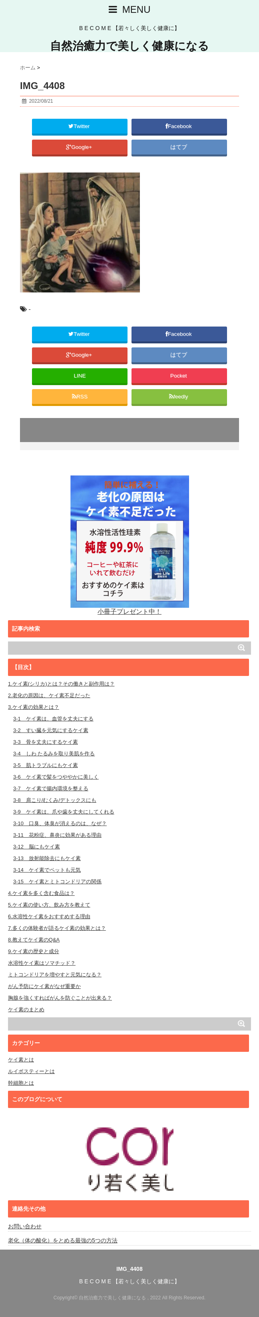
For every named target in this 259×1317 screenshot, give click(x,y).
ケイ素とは (21, 1060)
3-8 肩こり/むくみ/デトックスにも (54, 800)
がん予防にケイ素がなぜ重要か (44, 986)
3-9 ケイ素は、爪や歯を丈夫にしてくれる (63, 812)
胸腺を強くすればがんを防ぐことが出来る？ (60, 998)
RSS (80, 397)
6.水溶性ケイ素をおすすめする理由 (49, 916)
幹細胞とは (21, 1083)
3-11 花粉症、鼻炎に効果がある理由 (57, 835)
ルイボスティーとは (31, 1071)
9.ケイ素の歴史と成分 (33, 951)
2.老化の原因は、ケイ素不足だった (49, 695)
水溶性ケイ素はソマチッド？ (42, 963)
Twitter (79, 126)
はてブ (179, 147)
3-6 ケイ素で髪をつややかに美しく (56, 777)
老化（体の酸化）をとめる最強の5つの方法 (63, 1240)
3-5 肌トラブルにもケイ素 (45, 765)
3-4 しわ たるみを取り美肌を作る (54, 754)
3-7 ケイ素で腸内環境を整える (50, 788)
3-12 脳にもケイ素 (36, 847)
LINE (80, 376)
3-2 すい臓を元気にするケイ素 (50, 730)
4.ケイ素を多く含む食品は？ (41, 893)
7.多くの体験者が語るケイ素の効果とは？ (57, 928)
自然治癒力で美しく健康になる (129, 46)
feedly (179, 397)
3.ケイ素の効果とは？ (33, 707)
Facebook (179, 126)
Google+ (80, 147)
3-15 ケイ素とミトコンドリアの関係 (57, 882)
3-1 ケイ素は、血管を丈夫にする (53, 719)
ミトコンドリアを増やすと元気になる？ (55, 975)
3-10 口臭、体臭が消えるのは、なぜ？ (60, 823)
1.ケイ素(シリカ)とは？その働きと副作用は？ (61, 684)
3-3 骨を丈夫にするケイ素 (45, 742)
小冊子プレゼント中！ (129, 544)
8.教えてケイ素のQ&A (34, 940)
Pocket (179, 376)
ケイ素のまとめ (26, 1010)
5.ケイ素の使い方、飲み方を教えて (49, 905)
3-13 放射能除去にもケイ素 (47, 858)
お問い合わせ (25, 1226)
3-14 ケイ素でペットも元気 (47, 870)
